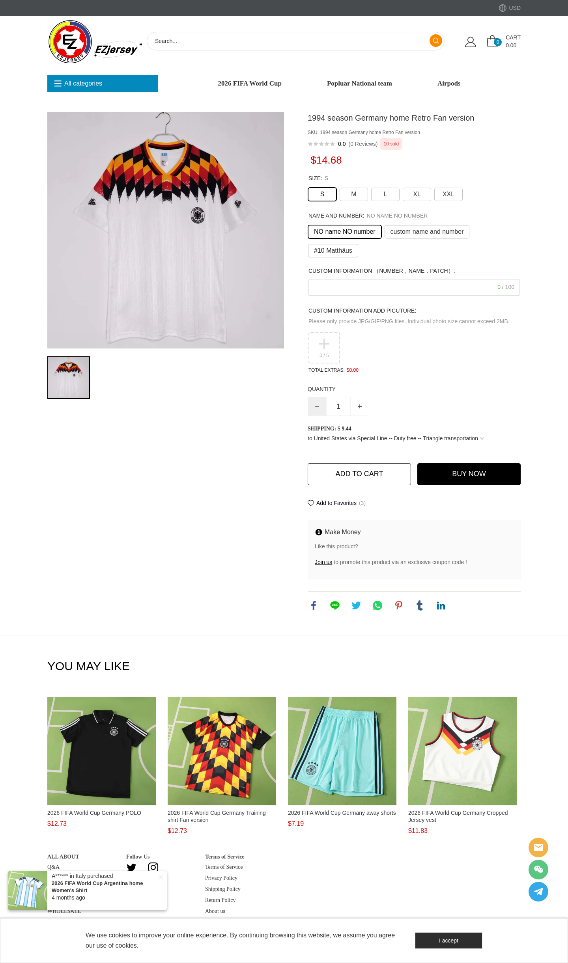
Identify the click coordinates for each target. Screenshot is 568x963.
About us (215, 911)
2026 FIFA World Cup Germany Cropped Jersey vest (458, 816)
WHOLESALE (64, 911)
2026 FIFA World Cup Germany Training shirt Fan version (217, 816)
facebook (314, 605)
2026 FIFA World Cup (250, 83)
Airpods (449, 83)
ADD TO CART (359, 474)
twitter (356, 605)
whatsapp (377, 605)
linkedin (441, 605)
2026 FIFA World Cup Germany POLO (94, 813)
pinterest (399, 605)
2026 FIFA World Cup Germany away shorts (342, 813)
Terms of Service (224, 867)
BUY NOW (469, 474)
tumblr (420, 605)
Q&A (53, 867)
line (335, 605)
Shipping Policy (223, 889)
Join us (323, 562)
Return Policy (220, 900)
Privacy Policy (221, 878)
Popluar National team (359, 83)
